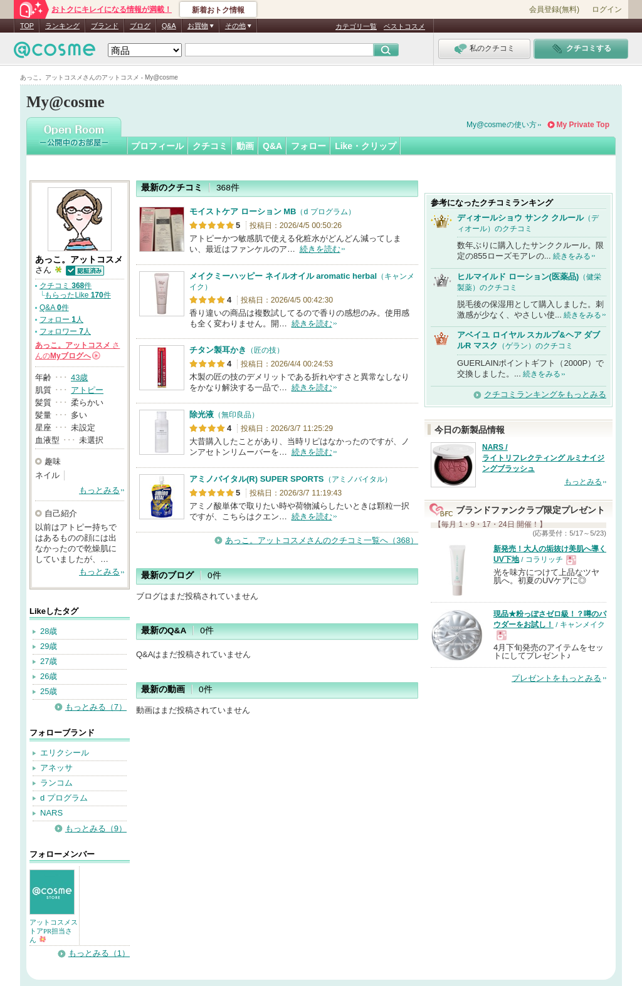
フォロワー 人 (65, 331)
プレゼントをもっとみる (556, 678)
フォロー (308, 146)
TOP (27, 25)
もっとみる (99, 490)
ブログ (140, 25)
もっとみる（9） (96, 828)
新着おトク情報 (218, 10)
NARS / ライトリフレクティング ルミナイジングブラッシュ (543, 458)
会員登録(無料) (554, 9)
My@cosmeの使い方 (501, 124)
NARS (51, 812)
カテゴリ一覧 (356, 26)
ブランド (104, 25)
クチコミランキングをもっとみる (545, 394)
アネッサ (56, 767)
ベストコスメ (404, 26)
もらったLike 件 (77, 295)
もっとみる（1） (99, 953)
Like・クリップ (365, 146)
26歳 (48, 676)
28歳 (48, 631)
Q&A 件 (54, 307)
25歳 (48, 691)
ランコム (56, 782)
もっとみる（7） (96, 707)
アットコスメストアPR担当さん (53, 930)
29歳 (48, 646)
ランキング (62, 25)
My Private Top (583, 124)
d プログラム (64, 797)
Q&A (169, 25)
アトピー (87, 390)
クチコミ (210, 146)
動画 (245, 146)
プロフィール (157, 146)
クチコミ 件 (65, 285)
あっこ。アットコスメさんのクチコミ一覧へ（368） (321, 540)
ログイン (607, 9)
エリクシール (64, 752)
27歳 (48, 661)
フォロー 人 (61, 319)
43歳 (79, 377)
